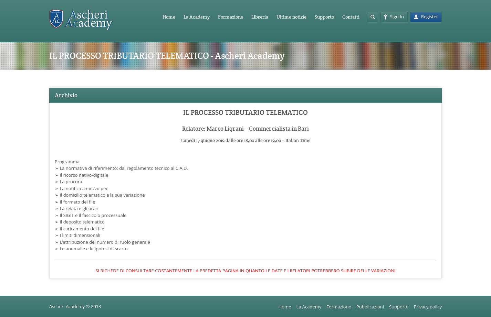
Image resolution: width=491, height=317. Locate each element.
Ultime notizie (291, 17)
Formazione (230, 17)
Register (426, 16)
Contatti (350, 17)
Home (169, 17)
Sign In (394, 16)
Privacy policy (428, 307)
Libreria (259, 17)
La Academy (197, 17)
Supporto (324, 17)
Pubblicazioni (370, 307)
